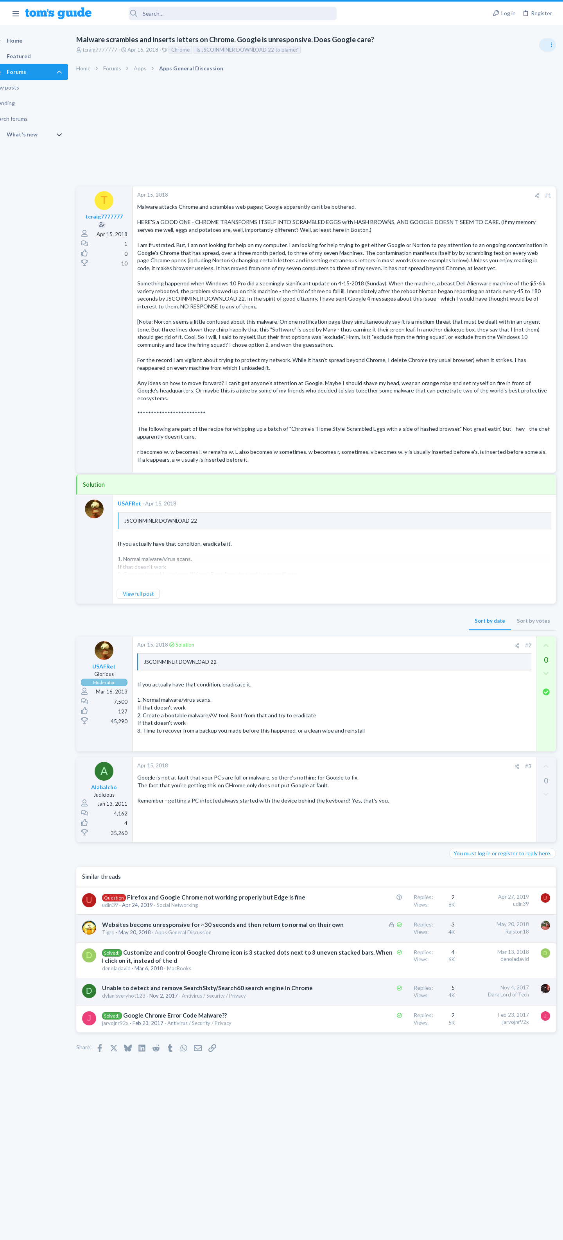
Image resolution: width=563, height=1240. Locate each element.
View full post (151, 647)
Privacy (301, 1229)
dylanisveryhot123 (137, 1082)
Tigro (122, 1003)
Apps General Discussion (197, 1003)
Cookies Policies (252, 1229)
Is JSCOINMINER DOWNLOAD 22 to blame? (261, 50)
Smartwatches (468, 622)
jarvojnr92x (129, 1109)
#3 (402, 820)
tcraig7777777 (113, 50)
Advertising (197, 1229)
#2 (402, 699)
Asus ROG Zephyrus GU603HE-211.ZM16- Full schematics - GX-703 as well (499, 449)
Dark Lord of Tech (382, 1073)
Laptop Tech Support (476, 478)
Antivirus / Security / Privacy (227, 1082)
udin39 (124, 967)
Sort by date (364, 674)
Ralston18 (391, 993)
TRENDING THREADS (464, 425)
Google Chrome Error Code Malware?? (188, 1101)
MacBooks (193, 1046)
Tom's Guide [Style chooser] (499, 1175)
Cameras (462, 705)
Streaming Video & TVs (478, 524)
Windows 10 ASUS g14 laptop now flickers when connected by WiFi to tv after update (501, 547)
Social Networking (191, 967)
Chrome (194, 50)
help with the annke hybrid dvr (501, 683)
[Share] (411, 195)
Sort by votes (407, 674)
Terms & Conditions (355, 1229)
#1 (422, 195)
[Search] (219, 13)
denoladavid (130, 1046)
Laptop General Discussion (482, 576)
